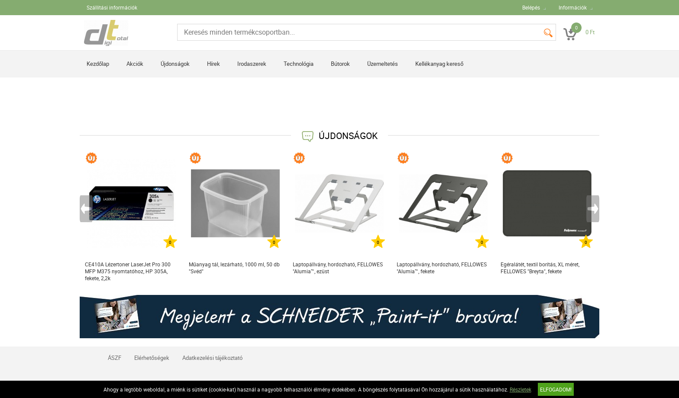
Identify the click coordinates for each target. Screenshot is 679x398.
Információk (573, 7)
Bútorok (340, 64)
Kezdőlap (98, 64)
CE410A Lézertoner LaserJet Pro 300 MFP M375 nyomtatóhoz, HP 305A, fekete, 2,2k (128, 271)
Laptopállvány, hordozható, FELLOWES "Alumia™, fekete (442, 268)
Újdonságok (175, 64)
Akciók (134, 64)
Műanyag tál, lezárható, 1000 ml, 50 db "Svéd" (234, 268)
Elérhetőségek (151, 358)
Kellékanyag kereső (439, 64)
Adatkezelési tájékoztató (212, 358)
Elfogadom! (556, 389)
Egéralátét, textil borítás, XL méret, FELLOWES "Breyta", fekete (540, 268)
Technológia (299, 64)
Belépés (531, 7)
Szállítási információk (112, 7)
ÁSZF (114, 358)
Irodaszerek (251, 64)
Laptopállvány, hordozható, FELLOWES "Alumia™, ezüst (338, 268)
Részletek (520, 389)
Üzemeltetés (382, 64)
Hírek (213, 64)
